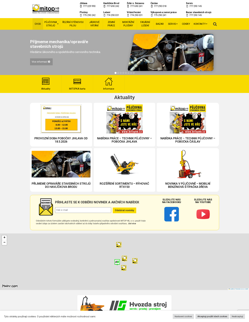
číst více (132, 223)
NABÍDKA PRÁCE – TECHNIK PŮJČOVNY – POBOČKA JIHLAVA (124, 140)
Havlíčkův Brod (111, 3)
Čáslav (154, 3)
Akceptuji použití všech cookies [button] (212, 316)
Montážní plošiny (128, 24)
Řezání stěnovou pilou (73, 24)
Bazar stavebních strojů (198, 12)
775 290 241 (160, 15)
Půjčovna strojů (51, 24)
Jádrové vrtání (94, 24)
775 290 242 (89, 15)
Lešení (106, 12)
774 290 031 (112, 15)
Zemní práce (111, 24)
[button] (135, 261)
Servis (189, 3)
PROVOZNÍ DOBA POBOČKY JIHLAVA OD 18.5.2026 (61, 140)
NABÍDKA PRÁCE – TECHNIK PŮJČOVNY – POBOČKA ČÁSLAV (187, 140)
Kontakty (200, 23)
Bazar (160, 23)
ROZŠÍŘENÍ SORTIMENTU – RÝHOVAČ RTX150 (124, 185)
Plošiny (84, 12)
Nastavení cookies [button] (183, 316)
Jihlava (83, 3)
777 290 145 (195, 6)
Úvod (38, 23)
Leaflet (231, 289)
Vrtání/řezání (134, 12)
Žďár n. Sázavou (135, 3)
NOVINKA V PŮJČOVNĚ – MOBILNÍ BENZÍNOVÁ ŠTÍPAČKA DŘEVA (187, 185)
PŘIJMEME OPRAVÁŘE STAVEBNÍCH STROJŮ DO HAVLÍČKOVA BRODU (61, 185)
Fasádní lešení (145, 24)
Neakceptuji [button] (237, 316)
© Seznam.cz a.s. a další (241, 289)
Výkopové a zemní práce (164, 12)
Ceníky (186, 23)
